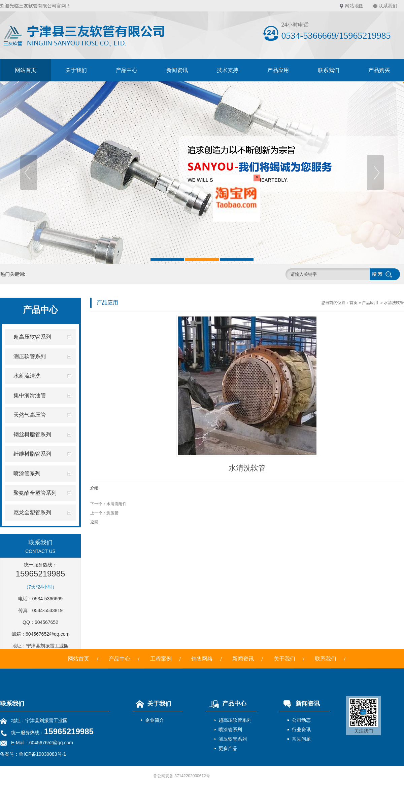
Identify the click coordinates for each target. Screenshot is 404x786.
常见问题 (301, 739)
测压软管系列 (232, 739)
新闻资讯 (177, 70)
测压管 (112, 513)
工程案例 (161, 659)
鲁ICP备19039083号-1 (42, 754)
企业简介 (154, 720)
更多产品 (227, 748)
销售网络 (202, 659)
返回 (94, 522)
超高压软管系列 (234, 720)
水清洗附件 (116, 503)
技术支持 (227, 70)
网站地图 (354, 5)
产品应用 (278, 70)
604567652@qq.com (47, 634)
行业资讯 (301, 729)
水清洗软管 (394, 302)
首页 (353, 302)
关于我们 (76, 70)
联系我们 (387, 5)
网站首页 (25, 70)
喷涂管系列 (230, 729)
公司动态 (301, 720)
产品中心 (126, 70)
